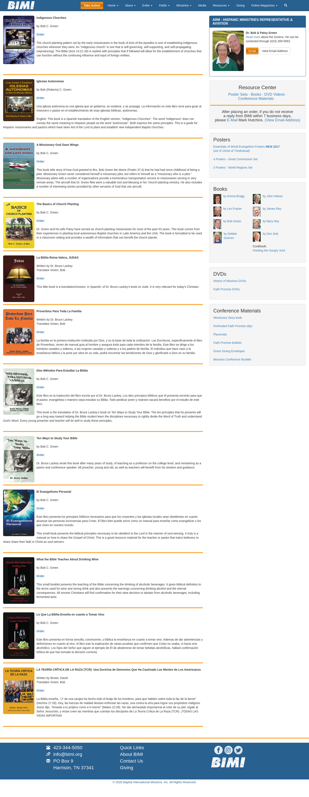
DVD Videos (274, 94)
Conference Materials (256, 98)
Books (256, 94)
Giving (240, 5)
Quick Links (132, 747)
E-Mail (232, 120)
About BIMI (131, 754)
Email (252, 51)
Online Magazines (264, 5)
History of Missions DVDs (229, 281)
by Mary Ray (271, 221)
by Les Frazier (232, 208)
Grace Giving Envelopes (229, 351)
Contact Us (131, 761)
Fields (164, 5)
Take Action (92, 5)
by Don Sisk (270, 233)
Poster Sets (238, 94)
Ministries (183, 5)
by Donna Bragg (233, 196)
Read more (253, 37)
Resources (221, 5)
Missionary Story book (227, 317)
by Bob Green (232, 221)
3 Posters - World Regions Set (233, 167)
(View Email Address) (282, 120)
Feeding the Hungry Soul (269, 250)
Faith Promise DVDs (226, 289)
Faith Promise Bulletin (227, 342)
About (130, 5)
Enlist (147, 5)
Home (113, 5)
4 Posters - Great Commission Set (235, 159)
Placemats (220, 334)
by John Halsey (273, 196)
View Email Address (275, 51)
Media (202, 5)
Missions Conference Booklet (232, 359)
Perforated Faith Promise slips (233, 326)
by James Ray (272, 208)
